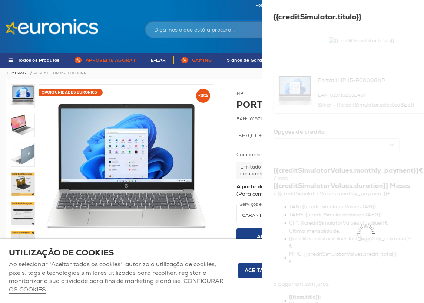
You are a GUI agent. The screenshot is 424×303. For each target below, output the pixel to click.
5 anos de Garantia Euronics (259, 60)
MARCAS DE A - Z (373, 60)
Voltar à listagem (398, 73)
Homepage (17, 73)
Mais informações (383, 194)
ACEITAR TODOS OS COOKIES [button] (283, 271)
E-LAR (158, 60)
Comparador (405, 5)
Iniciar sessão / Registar (328, 24)
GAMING (202, 60)
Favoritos (371, 5)
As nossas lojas (336, 5)
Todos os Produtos (39, 60)
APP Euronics (322, 60)
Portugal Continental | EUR (282, 5)
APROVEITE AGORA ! (111, 60)
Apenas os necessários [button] (374, 271)
